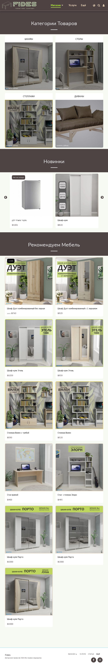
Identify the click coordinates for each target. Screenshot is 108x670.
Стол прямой (12, 494)
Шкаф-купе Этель (15, 370)
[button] (99, 5)
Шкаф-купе (63, 220)
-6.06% (10, 261)
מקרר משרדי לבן (19, 220)
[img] (31, 195)
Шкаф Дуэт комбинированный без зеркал (26, 308)
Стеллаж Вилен (64, 432)
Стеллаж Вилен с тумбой (18, 432)
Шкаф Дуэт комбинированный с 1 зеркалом (77, 308)
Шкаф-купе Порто (15, 557)
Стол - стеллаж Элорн (67, 494)
